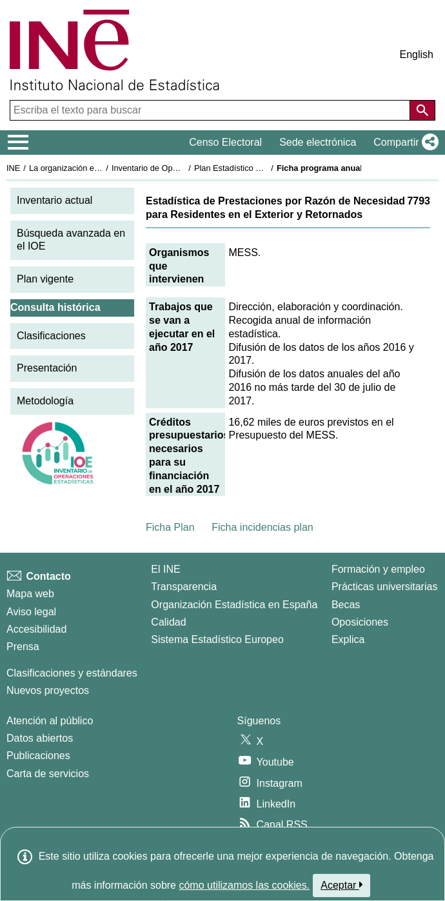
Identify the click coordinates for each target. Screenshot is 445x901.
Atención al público (49, 720)
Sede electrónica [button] (317, 142)
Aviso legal (31, 611)
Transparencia (184, 586)
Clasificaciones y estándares (71, 673)
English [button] (416, 54)
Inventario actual (54, 200)
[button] (403, 142)
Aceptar (341, 885)
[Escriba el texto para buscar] (211, 110)
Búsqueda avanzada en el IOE (71, 240)
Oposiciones (359, 622)
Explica (348, 639)
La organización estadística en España (100, 168)
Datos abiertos (39, 738)
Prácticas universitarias (384, 586)
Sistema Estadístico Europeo (217, 639)
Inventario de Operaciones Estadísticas (183, 168)
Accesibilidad (36, 629)
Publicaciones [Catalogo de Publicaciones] (38, 755)
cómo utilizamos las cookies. (244, 885)
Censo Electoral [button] (225, 142)
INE (13, 168)
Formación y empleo (378, 569)
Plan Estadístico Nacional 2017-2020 (262, 168)
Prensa (22, 646)
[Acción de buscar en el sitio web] (422, 110)
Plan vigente (45, 278)
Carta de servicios (47, 773)
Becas (345, 604)
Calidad (168, 622)
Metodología (45, 400)
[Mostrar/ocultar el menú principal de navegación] (18, 142)
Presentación (47, 367)
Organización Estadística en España (234, 604)
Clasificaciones (51, 335)
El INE (165, 569)
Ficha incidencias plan (262, 527)
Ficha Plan (170, 527)
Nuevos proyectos (47, 690)
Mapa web (30, 593)
